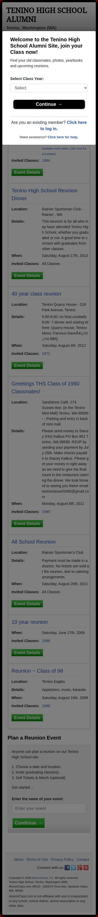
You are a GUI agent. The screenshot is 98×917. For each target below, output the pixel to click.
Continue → (49, 104)
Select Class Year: (27, 78)
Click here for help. (63, 137)
